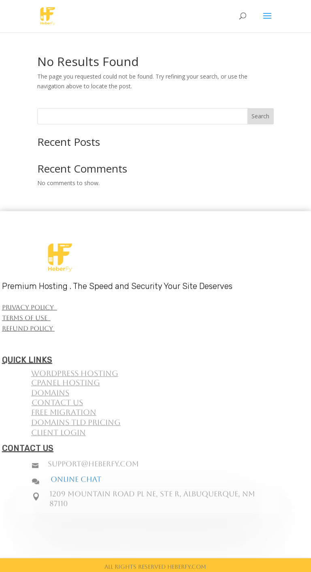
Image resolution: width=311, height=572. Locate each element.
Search (260, 116)
